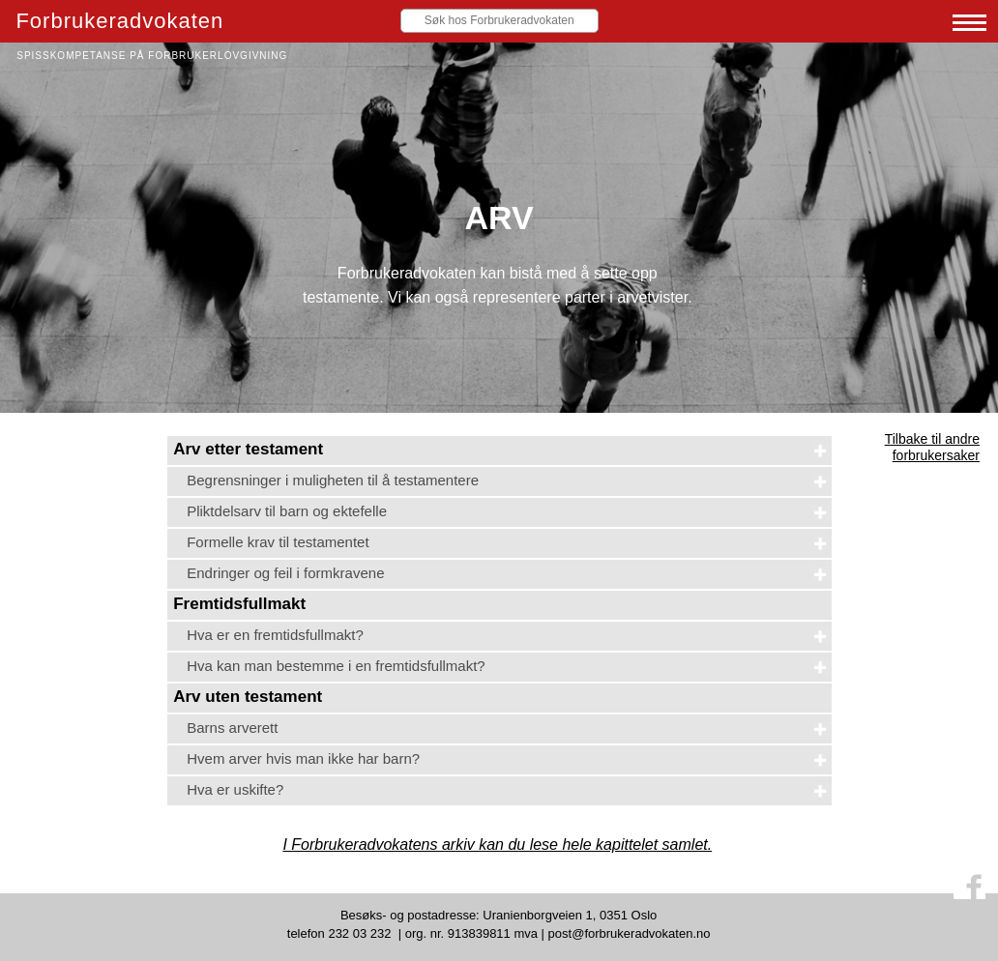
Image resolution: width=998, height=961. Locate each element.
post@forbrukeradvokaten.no (629, 933)
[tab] (499, 450)
